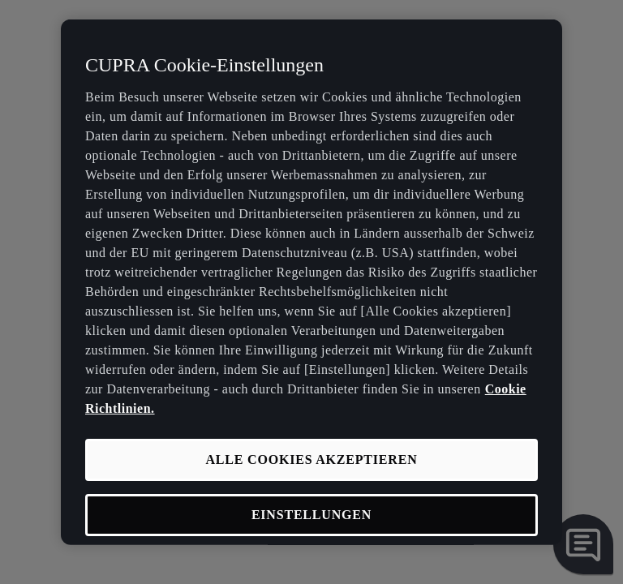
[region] (311, 282)
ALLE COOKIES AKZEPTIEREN (311, 459)
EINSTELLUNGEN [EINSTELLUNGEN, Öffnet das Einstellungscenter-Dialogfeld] (311, 515)
